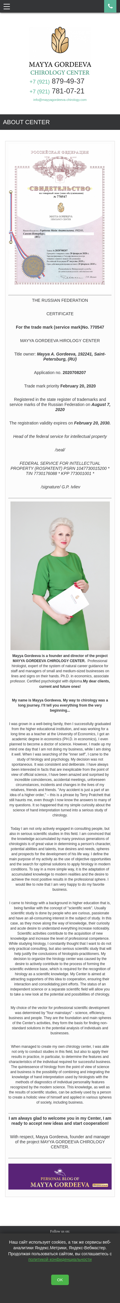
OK (60, 1280)
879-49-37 (57, 81)
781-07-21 (57, 91)
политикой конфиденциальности (60, 1259)
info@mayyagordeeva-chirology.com (60, 99)
